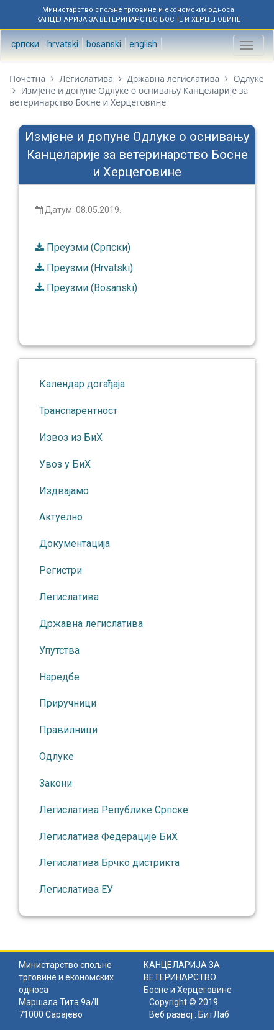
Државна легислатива (173, 78)
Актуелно (61, 517)
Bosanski (102, 44)
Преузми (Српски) (88, 247)
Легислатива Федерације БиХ (108, 837)
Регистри (60, 570)
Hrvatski (61, 44)
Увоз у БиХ (65, 464)
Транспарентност (78, 411)
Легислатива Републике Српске (113, 810)
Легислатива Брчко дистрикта (109, 863)
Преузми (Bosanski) (92, 288)
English (142, 44)
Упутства (59, 650)
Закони (55, 783)
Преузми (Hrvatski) (90, 268)
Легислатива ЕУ (76, 889)
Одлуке (249, 78)
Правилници (68, 730)
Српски (24, 44)
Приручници (67, 703)
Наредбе (59, 677)
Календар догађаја (82, 384)
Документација (74, 543)
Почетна (27, 78)
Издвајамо (64, 491)
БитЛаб (213, 1014)
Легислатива (85, 78)
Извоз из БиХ (71, 437)
